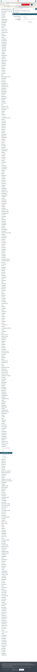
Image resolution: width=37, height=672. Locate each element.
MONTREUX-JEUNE (5, 360)
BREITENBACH (4, 93)
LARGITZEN (3, 300)
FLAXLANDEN (4, 165)
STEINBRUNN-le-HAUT (5, 553)
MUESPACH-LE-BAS (5, 372)
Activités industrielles (5, 454)
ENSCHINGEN (4, 145)
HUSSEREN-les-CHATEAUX (6, 259)
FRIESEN (3, 173)
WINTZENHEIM (4, 635)
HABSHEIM (3, 206)
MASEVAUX (3, 341)
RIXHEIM (3, 477)
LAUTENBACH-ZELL (5, 303)
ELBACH (3, 142)
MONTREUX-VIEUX (5, 362)
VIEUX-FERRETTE (4, 590)
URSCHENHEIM (4, 587)
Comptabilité (4, 457)
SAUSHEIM (3, 513)
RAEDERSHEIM (4, 436)
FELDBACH (3, 155)
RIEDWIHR (3, 467)
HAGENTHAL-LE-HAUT (5, 211)
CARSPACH (3, 111)
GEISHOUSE (3, 180)
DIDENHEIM (3, 126)
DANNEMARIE (4, 122)
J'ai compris (21, 669)
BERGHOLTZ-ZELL (4, 60)
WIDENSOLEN (4, 623)
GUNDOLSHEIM (4, 203)
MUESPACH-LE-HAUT (5, 374)
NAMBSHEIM (4, 387)
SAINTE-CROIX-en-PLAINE (6, 505)
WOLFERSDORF (4, 641)
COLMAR (3, 119)
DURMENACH (4, 135)
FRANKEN (3, 170)
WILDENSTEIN (4, 628)
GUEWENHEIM (4, 201)
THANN (3, 569)
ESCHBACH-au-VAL (5, 149)
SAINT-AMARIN (4, 500)
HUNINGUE (3, 257)
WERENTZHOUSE (4, 617)
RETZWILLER (4, 461)
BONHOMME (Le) (4, 83)
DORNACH (3, 132)
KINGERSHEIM (4, 283)
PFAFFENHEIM (4, 428)
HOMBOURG (4, 249)
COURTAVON (4, 121)
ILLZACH (3, 265)
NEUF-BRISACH (4, 388)
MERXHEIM (3, 344)
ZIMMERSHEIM (4, 654)
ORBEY (3, 418)
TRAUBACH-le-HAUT (5, 574)
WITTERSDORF (4, 640)
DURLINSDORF (4, 134)
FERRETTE (3, 160)
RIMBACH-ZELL (4, 474)
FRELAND (3, 172)
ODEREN (3, 415)
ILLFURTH (3, 262)
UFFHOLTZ (3, 582)
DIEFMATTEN (4, 127)
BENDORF (3, 52)
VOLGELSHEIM (4, 599)
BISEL (2, 75)
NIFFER (3, 400)
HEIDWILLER (4, 221)
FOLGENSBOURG (4, 167)
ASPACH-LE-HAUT (4, 30)
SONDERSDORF (4, 533)
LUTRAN (3, 326)
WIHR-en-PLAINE (4, 625)
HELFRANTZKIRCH (4, 229)
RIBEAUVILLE (4, 462)
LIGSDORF (3, 316)
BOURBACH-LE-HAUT (5, 86)
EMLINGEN (3, 144)
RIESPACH (3, 469)
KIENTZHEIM (4, 280)
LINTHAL (3, 319)
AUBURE (3, 34)
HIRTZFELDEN (4, 242)
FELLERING (3, 158)
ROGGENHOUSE (4, 482)
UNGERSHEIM (4, 584)
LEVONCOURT (4, 308)
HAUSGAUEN (4, 216)
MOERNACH (4, 357)
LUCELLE (3, 323)
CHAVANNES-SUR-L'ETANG (6, 117)
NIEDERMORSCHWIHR (5, 398)
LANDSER (3, 296)
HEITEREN (3, 226)
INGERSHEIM (4, 267)
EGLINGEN (3, 139)
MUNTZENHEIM (4, 382)
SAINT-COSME (4, 502)
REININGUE (3, 459)
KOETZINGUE (4, 290)
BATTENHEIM (4, 47)
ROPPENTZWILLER (5, 487)
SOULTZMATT (4, 543)
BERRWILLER (4, 63)
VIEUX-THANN (4, 592)
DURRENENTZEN (4, 137)
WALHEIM (3, 605)
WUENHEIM (3, 646)
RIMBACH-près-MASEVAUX (6, 472)
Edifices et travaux (5, 452)
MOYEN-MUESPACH (5, 370)
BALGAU (3, 37)
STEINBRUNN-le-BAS (5, 551)
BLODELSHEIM (4, 78)
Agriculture (4, 456)
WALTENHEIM (4, 607)
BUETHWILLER (4, 103)
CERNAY (3, 112)
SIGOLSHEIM (4, 530)
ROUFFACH (3, 492)
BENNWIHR (4, 53)
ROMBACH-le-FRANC (5, 485)
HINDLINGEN (4, 237)
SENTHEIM (3, 520)
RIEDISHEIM (4, 466)
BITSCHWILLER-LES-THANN (6, 76)
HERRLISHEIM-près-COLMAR (6, 232)
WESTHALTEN (4, 618)
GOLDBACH (3, 186)
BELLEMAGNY (4, 50)
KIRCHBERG (3, 285)
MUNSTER (3, 380)
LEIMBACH (3, 306)
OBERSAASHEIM (4, 413)
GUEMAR (3, 198)
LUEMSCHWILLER (4, 324)
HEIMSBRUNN (4, 224)
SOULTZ (3, 538)
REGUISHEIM (4, 446)
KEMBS (3, 278)
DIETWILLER (4, 129)
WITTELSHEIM (4, 636)
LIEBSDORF (3, 313)
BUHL (2, 104)
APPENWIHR (4, 24)
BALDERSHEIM (4, 35)
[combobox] (25, 4)
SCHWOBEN (3, 518)
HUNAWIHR (4, 254)
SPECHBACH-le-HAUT (5, 546)
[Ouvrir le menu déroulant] (1, 1)
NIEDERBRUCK (4, 392)
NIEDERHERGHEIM (5, 395)
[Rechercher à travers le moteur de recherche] (13, 4)
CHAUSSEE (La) (4, 116)
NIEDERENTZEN (4, 393)
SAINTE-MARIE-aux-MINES (6, 510)
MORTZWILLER (4, 369)
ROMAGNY (3, 484)
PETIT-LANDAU (4, 426)
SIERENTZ (3, 528)
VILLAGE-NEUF (4, 594)
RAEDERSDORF (4, 434)
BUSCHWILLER (4, 109)
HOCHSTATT (4, 244)
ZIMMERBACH (4, 653)
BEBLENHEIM (4, 48)
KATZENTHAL (4, 275)
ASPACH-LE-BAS (4, 29)
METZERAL (3, 346)
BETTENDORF (4, 65)
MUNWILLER (4, 383)
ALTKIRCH (3, 17)
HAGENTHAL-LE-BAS (5, 209)
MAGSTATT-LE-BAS (5, 334)
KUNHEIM (3, 293)
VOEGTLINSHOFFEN (5, 595)
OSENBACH (3, 421)
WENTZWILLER (4, 615)
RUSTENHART (4, 498)
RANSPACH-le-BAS (5, 441)
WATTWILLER (4, 610)
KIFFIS (3, 282)
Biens (3, 449)
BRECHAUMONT (4, 91)
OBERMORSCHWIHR (5, 410)
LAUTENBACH (4, 301)
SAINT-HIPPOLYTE (5, 507)
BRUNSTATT (4, 101)
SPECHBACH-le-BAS (5, 544)
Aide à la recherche (7, 6)
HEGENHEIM (4, 219)
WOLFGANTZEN (4, 643)
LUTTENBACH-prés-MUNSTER (6, 328)
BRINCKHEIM (4, 96)
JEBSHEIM (3, 270)
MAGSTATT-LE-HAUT (5, 336)
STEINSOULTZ (4, 554)
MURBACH (3, 385)
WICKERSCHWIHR (4, 622)
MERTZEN (3, 342)
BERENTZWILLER (4, 55)
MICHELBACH (4, 349)
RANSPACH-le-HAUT (5, 443)
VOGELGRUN (4, 597)
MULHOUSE (3, 377)
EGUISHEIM (3, 140)
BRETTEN (3, 94)
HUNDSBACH (4, 255)
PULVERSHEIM (4, 433)
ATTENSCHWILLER (5, 32)
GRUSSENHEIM (4, 193)
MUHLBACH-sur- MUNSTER (6, 375)
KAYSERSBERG (4, 277)
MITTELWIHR (4, 354)
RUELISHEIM (4, 495)
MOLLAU (3, 359)
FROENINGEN (4, 175)
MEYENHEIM (4, 347)
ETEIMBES (3, 152)
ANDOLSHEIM (4, 22)
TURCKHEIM (4, 576)
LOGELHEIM (4, 321)
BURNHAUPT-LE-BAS (5, 106)
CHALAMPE (3, 114)
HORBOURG (3, 250)
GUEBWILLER (4, 196)
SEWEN (3, 525)
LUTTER (3, 329)
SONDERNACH (4, 531)
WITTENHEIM (4, 638)
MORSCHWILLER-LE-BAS (5, 367)
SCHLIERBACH (4, 515)
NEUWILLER (4, 390)
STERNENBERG (4, 556)
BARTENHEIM (4, 45)
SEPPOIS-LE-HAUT (4, 523)
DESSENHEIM (4, 124)
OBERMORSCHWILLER (5, 411)
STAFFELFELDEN (4, 548)
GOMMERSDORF (4, 188)
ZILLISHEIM (3, 651)
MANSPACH (3, 339)
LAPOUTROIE (4, 298)
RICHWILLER (4, 464)
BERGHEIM (3, 57)
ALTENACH (3, 14)
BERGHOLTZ (4, 58)
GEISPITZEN (3, 181)
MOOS (3, 364)
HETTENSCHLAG (4, 236)
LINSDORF (3, 318)
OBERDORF (3, 403)
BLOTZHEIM (3, 80)
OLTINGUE (3, 416)
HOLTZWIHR (4, 247)
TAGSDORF (3, 567)
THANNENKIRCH (4, 571)
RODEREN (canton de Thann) (6, 479)
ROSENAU (3, 490)
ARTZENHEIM (4, 25)
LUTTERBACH (4, 331)
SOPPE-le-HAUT (4, 536)
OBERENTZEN (4, 405)
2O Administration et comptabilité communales (9, 11)
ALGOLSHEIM (4, 12)
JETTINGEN (3, 272)
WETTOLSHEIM (4, 620)
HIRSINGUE (3, 239)
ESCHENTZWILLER (4, 150)
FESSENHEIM (4, 162)
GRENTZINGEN (4, 190)
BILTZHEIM (3, 71)
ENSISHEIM (3, 147)
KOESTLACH (4, 288)
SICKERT (3, 526)
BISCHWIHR (3, 73)
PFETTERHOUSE (4, 431)
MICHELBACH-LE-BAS (5, 351)
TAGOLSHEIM (4, 566)
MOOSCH (3, 365)
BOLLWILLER (4, 81)
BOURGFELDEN (4, 88)
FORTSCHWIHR (4, 168)
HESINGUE (3, 234)
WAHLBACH (4, 600)
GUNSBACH (3, 204)
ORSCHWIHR (4, 420)
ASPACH (3, 27)
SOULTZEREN (4, 541)
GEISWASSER (4, 183)
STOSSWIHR (4, 561)
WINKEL (3, 633)
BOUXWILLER (4, 89)
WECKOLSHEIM (4, 612)
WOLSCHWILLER (4, 645)
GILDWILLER (4, 185)
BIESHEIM (3, 70)
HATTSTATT (3, 214)
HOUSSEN (3, 252)
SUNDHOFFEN (4, 564)
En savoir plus (15, 669)
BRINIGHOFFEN (4, 98)
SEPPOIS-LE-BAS (4, 521)
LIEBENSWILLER (4, 311)
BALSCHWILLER (4, 40)
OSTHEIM (3, 423)
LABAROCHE (4, 295)
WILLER (3, 630)
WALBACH (3, 602)
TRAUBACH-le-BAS (5, 572)
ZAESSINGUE (4, 648)
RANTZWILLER (4, 444)
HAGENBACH (4, 208)
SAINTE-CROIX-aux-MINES (6, 503)
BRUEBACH (3, 99)
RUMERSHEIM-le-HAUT (5, 497)
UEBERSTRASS (4, 579)
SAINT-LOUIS (4, 508)
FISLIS (3, 163)
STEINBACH (3, 549)
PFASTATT (3, 429)
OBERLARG (3, 408)
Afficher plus (30, 21)
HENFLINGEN (4, 231)
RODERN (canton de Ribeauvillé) (7, 480)
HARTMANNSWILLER (5, 213)
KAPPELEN (3, 273)
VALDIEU (3, 589)
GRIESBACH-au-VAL (5, 191)
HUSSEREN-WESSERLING (6, 260)
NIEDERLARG (4, 397)
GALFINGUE (3, 178)
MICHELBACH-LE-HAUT (5, 352)
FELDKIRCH (3, 157)
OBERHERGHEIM (4, 406)
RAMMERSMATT (4, 438)
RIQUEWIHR (4, 475)
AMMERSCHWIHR (4, 19)
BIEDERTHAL (4, 68)
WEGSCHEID (4, 613)
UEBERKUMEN (4, 577)
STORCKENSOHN (4, 559)
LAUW (3, 305)
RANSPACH (3, 439)
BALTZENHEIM (4, 42)
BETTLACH (3, 66)
